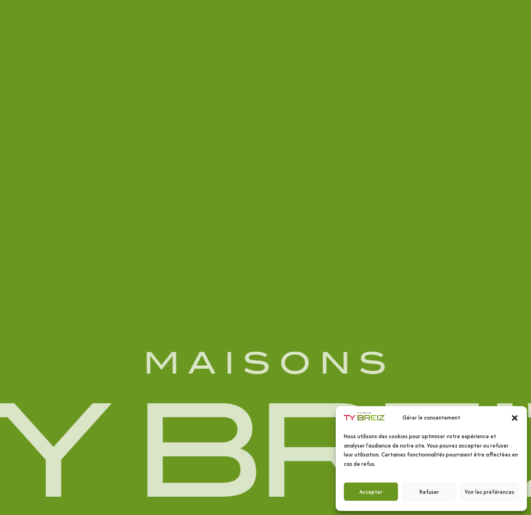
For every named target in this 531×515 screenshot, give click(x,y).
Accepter (370, 492)
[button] (515, 418)
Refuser (429, 492)
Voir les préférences (489, 492)
